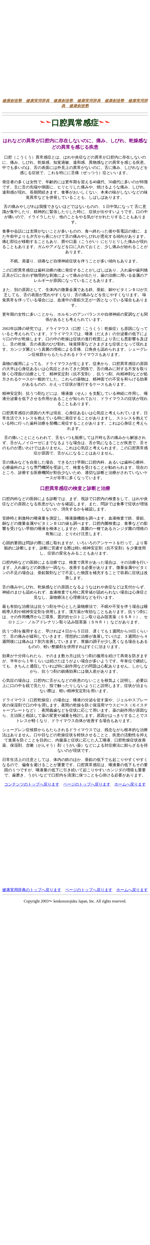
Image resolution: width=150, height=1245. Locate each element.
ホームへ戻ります (130, 784)
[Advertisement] (46, 48)
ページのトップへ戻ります (86, 784)
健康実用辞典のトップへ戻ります (31, 890)
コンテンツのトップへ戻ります (31, 784)
